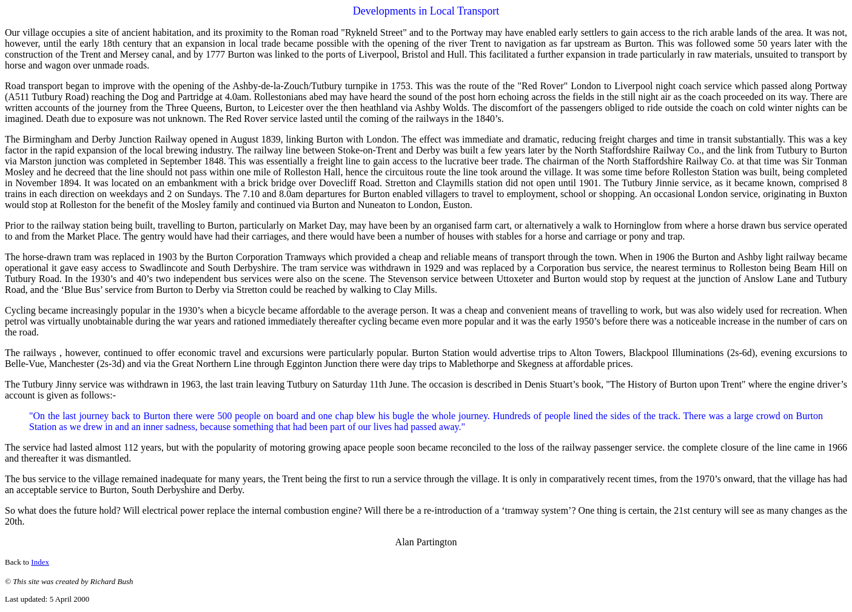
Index (40, 562)
